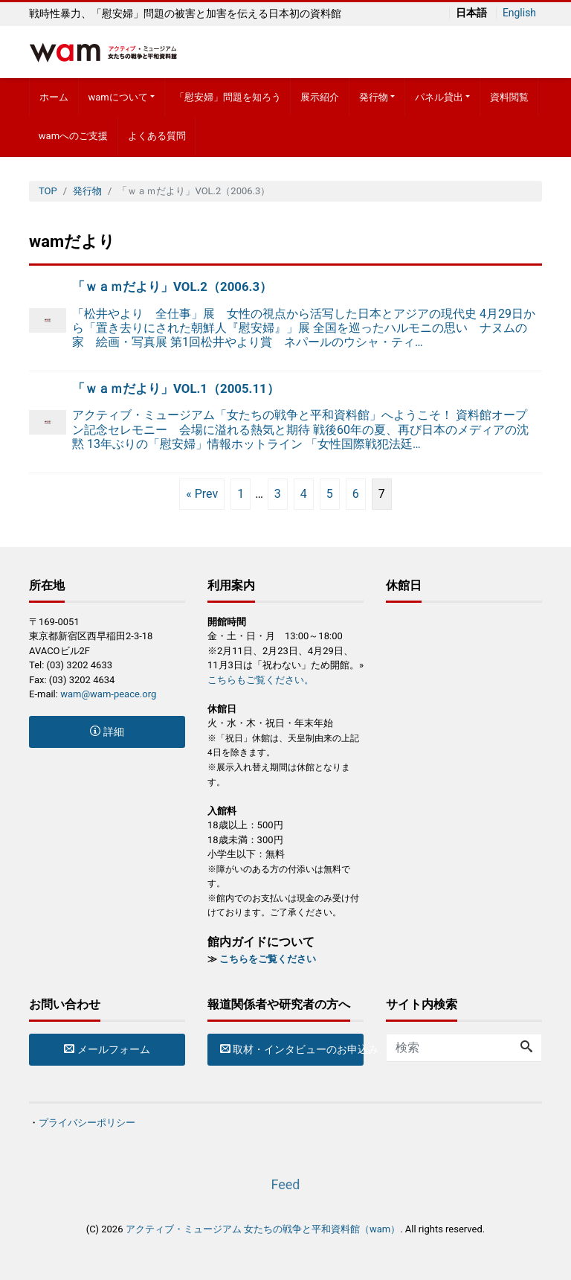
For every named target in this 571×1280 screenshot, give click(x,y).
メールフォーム (106, 1049)
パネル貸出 (439, 97)
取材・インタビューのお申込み (292, 1049)
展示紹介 (319, 97)
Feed (285, 1184)
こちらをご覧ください (267, 958)
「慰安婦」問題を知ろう (228, 97)
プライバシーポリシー (87, 1122)
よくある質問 (157, 135)
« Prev (202, 494)
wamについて (117, 97)
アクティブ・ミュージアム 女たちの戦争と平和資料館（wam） (263, 1229)
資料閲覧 (509, 97)
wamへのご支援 (73, 135)
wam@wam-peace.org (108, 694)
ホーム (53, 97)
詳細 (106, 731)
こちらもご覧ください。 (260, 679)
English (518, 13)
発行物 (373, 97)
